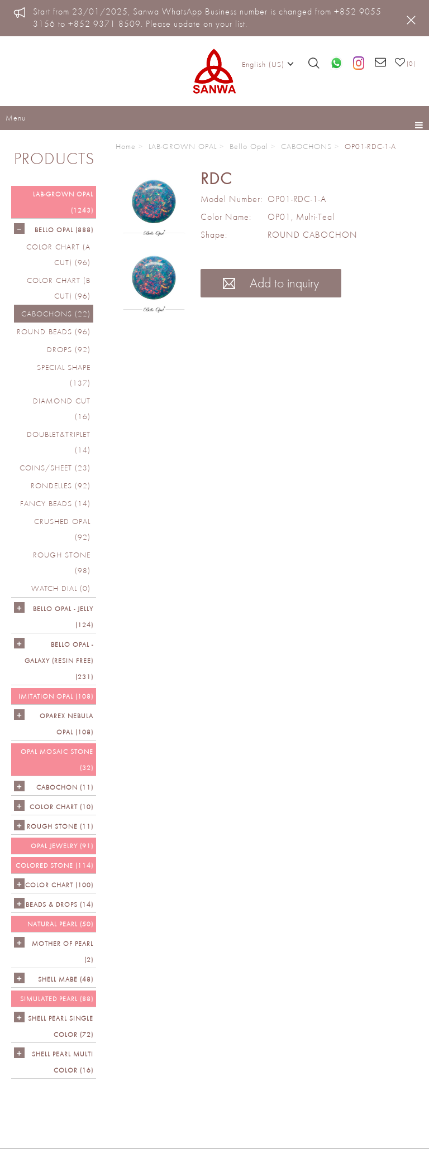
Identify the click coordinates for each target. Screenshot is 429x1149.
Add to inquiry (271, 283)
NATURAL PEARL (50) (60, 924)
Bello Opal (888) (64, 229)
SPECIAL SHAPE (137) (63, 375)
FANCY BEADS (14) (55, 503)
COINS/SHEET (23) (55, 467)
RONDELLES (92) (60, 485)
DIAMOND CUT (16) (61, 408)
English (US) (268, 64)
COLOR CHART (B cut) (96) (58, 288)
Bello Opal (249, 146)
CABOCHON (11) (64, 787)
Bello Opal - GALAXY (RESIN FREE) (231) (59, 660)
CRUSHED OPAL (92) (62, 529)
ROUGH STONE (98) (61, 562)
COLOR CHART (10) (61, 806)
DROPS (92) (68, 349)
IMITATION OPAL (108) (55, 696)
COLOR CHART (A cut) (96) (58, 254)
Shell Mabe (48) (65, 979)
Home (126, 146)
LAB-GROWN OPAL (183, 146)
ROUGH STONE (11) (60, 826)
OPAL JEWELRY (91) (62, 846)
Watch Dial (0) (60, 588)
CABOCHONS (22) (55, 313)
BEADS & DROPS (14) (59, 904)
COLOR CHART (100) (59, 885)
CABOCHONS (306, 146)
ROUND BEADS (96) (53, 331)
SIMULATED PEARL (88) (56, 998)
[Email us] (381, 63)
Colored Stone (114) (54, 865)
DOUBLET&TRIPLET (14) (58, 442)
